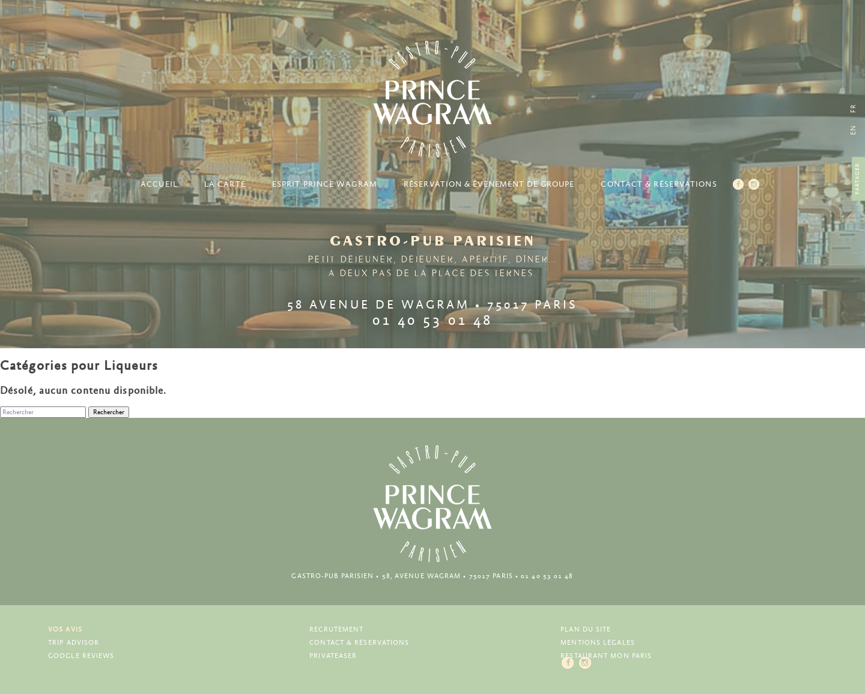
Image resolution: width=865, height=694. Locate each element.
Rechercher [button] (108, 412)
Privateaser (333, 656)
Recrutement (336, 629)
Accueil (159, 184)
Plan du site (585, 629)
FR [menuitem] (853, 108)
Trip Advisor (73, 643)
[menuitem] (853, 130)
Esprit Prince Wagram (324, 184)
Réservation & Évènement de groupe (489, 184)
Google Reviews (81, 656)
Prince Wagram (432, 99)
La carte (225, 184)
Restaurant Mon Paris (606, 656)
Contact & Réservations (659, 184)
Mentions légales (597, 643)
